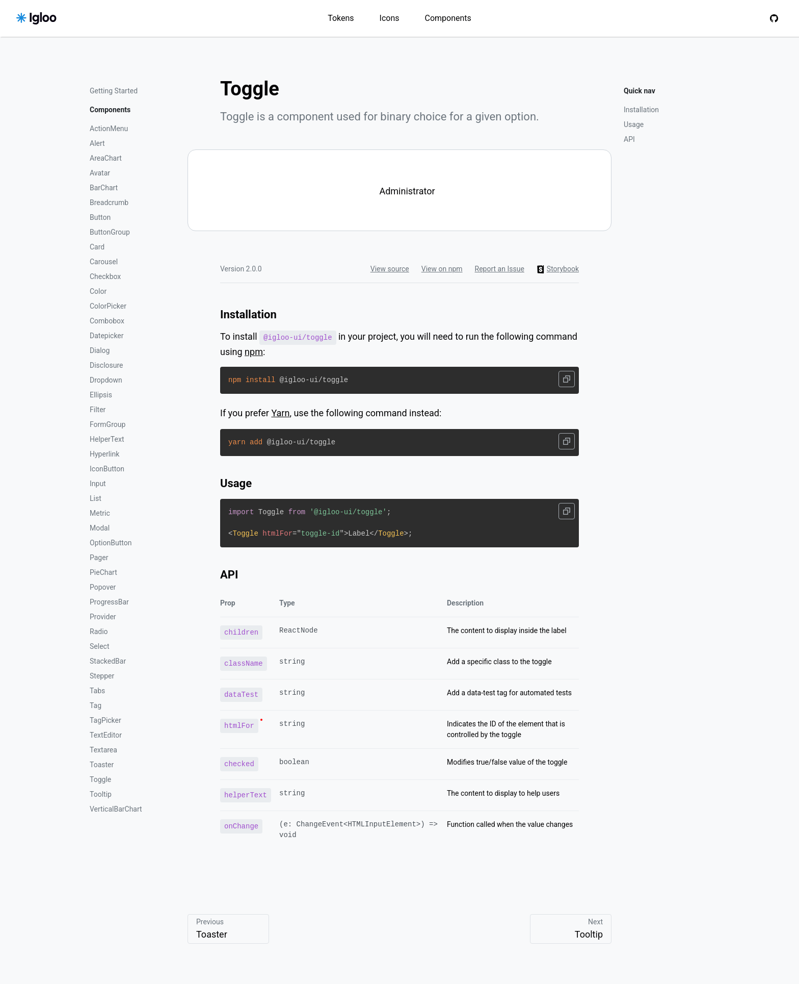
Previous (228, 929)
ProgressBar (109, 602)
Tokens (341, 18)
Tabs (97, 691)
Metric (100, 513)
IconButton (107, 469)
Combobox (107, 321)
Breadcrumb (109, 202)
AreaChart (106, 158)
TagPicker (105, 720)
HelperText (107, 439)
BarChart (104, 188)
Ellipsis (101, 395)
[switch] (399, 190)
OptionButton (110, 543)
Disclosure (106, 365)
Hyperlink (104, 454)
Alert (97, 143)
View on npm (442, 269)
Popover (103, 587)
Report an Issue (499, 269)
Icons (390, 18)
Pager (99, 557)
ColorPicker (108, 306)
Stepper (102, 676)
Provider (103, 617)
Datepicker (107, 336)
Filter (97, 410)
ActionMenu (109, 128)
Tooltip (101, 794)
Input (98, 484)
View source (389, 269)
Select (99, 646)
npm (254, 351)
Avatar (100, 173)
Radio (99, 631)
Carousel (104, 262)
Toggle (100, 779)
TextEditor (106, 735)
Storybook (558, 269)
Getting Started (114, 91)
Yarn (280, 412)
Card (97, 247)
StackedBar (108, 661)
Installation (641, 110)
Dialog (100, 350)
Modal (100, 528)
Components (448, 18)
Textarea (103, 750)
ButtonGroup (110, 232)
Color (98, 291)
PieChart (103, 572)
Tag (95, 705)
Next (571, 929)
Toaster (102, 765)
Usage (634, 124)
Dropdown (106, 380)
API (629, 139)
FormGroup (107, 424)
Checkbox (105, 276)
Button (100, 217)
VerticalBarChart (116, 809)
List (95, 498)
